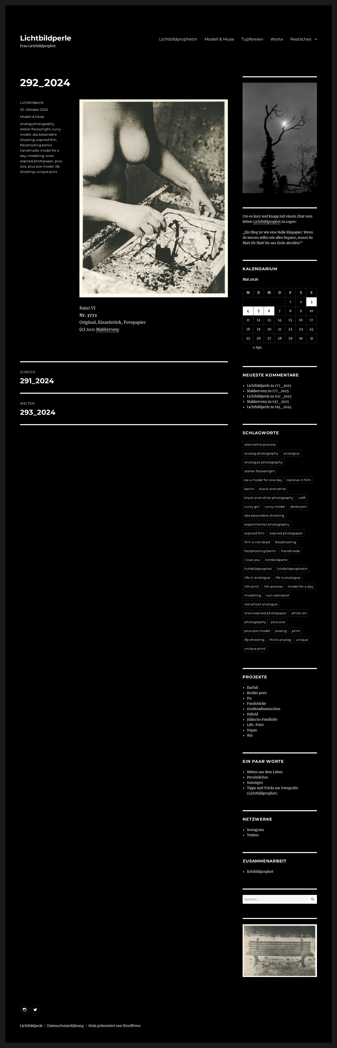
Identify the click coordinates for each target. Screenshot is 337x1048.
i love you (252, 560)
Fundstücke (256, 703)
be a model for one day (263, 480)
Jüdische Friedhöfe (262, 719)
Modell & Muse (219, 39)
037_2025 (283, 396)
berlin (249, 489)
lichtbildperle (276, 560)
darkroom (298, 506)
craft (302, 498)
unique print (46, 172)
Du (249, 698)
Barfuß (252, 687)
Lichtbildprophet (267, 222)
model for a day (300, 586)
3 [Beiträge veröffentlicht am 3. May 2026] (311, 302)
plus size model (41, 166)
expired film (46, 140)
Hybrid (252, 714)
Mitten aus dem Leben (265, 772)
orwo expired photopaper (265, 613)
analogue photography (263, 462)
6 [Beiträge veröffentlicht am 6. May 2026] (269, 311)
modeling (36, 156)
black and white (272, 489)
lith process (273, 586)
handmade (29, 150)
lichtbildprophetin (292, 569)
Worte (277, 39)
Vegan (252, 730)
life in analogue (257, 577)
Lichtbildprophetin (178, 39)
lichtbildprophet (258, 569)
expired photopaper (286, 533)
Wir (250, 735)
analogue (291, 453)
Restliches (300, 39)
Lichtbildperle (45, 38)
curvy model (275, 506)
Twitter (253, 835)
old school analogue (261, 604)
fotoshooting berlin (36, 145)
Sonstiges (255, 783)
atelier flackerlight (35, 129)
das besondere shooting (264, 515)
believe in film (299, 480)
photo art (299, 613)
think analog (280, 640)
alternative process (260, 444)
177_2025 (283, 386)
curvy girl (252, 506)
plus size (278, 622)
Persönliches (257, 777)
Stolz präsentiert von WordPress (114, 1026)
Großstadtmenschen (263, 709)
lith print (251, 586)
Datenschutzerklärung (65, 1026)
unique (302, 640)
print (296, 631)
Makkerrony (107, 329)
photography (255, 622)
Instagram (255, 830)
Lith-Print (255, 725)
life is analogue (287, 577)
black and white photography (268, 498)
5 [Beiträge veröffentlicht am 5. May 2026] (259, 311)
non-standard (277, 595)
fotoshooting (285, 542)
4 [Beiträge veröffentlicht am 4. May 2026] (248, 311)
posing (281, 631)
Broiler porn (257, 693)
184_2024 (283, 407)
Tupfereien (252, 39)
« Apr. (257, 347)
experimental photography (266, 524)
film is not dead (257, 542)
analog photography (37, 124)
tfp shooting (254, 640)
